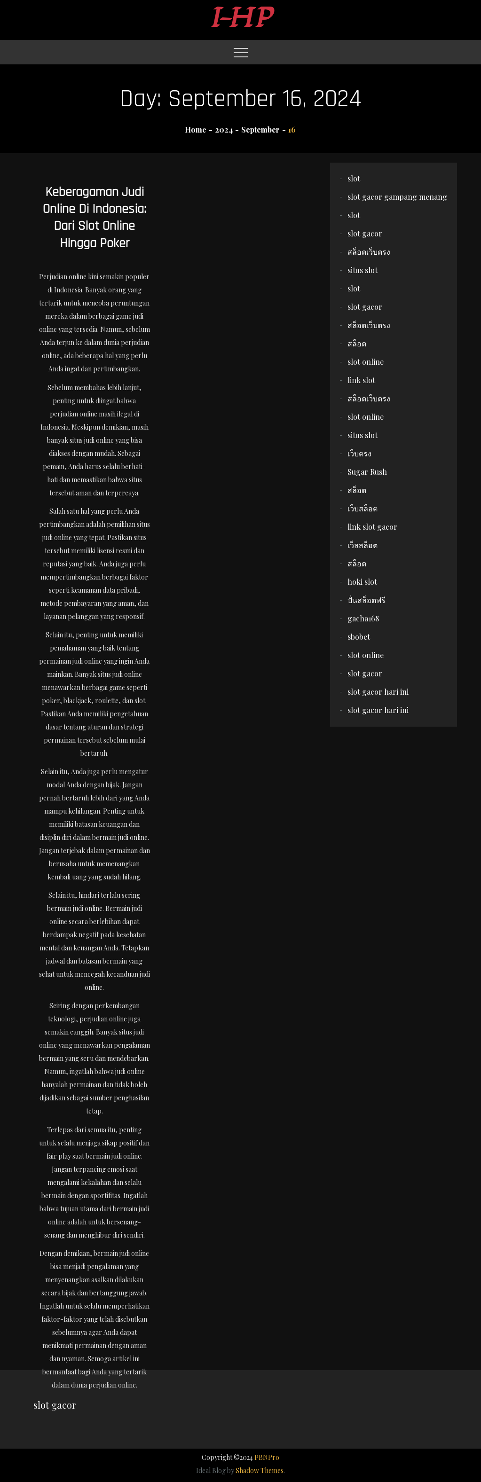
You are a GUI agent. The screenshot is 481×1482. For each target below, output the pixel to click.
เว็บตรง (359, 453)
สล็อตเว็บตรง (368, 252)
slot (353, 178)
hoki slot (362, 582)
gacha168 (363, 618)
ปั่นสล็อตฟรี (366, 600)
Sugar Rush (367, 472)
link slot (361, 380)
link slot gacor (372, 527)
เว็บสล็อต (362, 508)
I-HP (240, 18)
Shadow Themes (260, 1470)
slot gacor (364, 233)
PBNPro (266, 1457)
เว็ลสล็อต (362, 545)
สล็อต (356, 343)
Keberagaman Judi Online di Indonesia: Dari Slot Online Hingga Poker (94, 218)
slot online (365, 362)
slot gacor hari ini (378, 692)
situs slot (362, 270)
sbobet (358, 637)
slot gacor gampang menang (397, 197)
